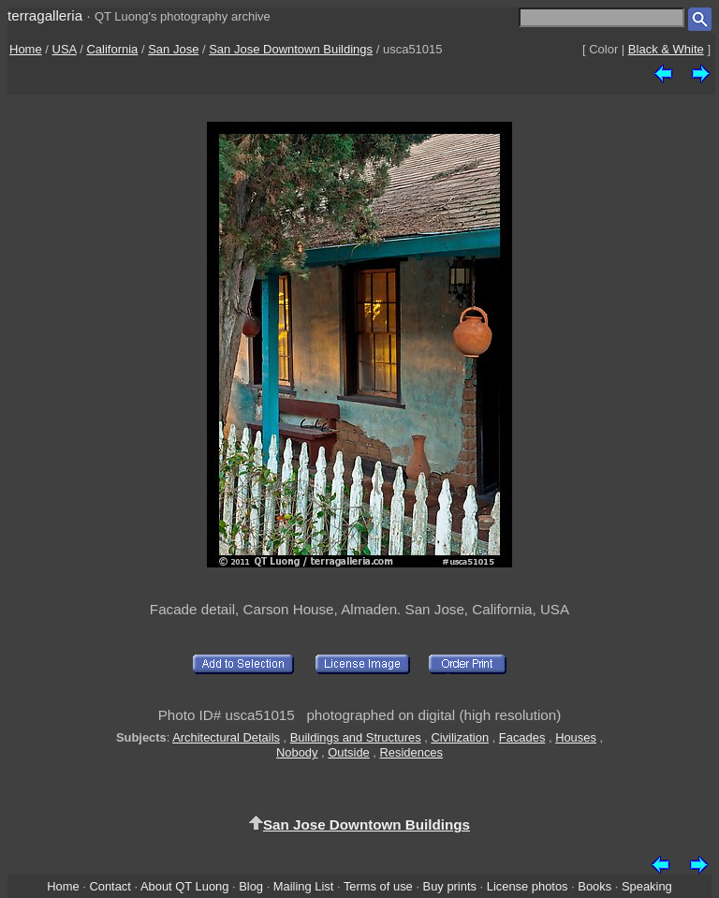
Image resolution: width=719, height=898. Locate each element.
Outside (348, 752)
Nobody (297, 752)
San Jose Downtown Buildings (291, 49)
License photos (527, 886)
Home (25, 49)
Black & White (666, 49)
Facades (522, 737)
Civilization (460, 737)
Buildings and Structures (355, 737)
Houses (575, 737)
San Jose (173, 49)
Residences (411, 752)
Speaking (647, 886)
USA (64, 49)
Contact (109, 886)
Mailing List (303, 886)
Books (594, 886)
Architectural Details (226, 737)
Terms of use (378, 886)
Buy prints (450, 886)
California (112, 49)
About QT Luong (184, 886)
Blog (251, 886)
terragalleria (44, 15)
